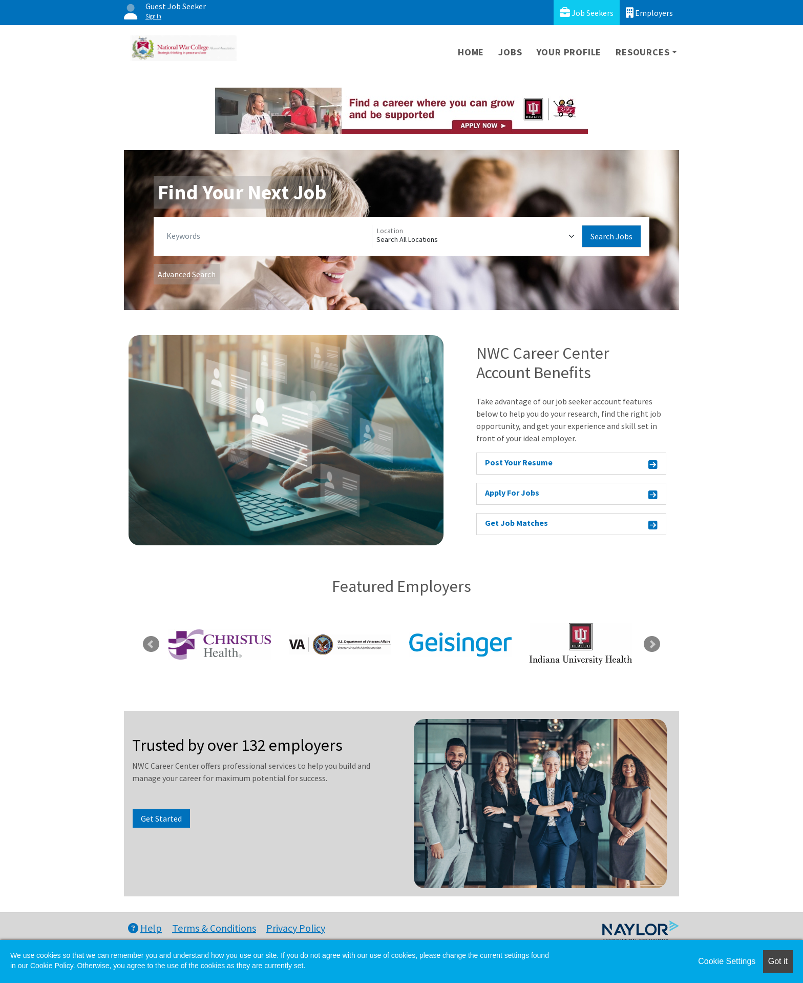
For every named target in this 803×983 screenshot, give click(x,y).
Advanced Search (187, 274)
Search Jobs (611, 236)
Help (145, 927)
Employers (649, 12)
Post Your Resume (571, 464)
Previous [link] (151, 644)
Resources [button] (642, 52)
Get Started (161, 818)
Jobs (510, 52)
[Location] (477, 236)
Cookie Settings (726, 961)
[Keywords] (267, 236)
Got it (778, 961)
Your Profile (569, 52)
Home (471, 52)
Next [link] (652, 644)
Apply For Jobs (571, 494)
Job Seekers (587, 12)
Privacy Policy (295, 927)
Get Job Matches (571, 524)
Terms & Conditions (214, 927)
